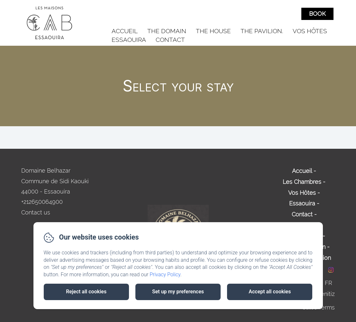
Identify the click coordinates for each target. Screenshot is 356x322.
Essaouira (129, 39)
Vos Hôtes (310, 30)
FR (328, 282)
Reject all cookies (86, 292)
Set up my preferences (178, 292)
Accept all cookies (270, 292)
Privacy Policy (165, 274)
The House (213, 30)
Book (317, 13)
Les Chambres (302, 181)
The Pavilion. (262, 30)
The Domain (166, 30)
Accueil (125, 30)
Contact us (35, 212)
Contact (170, 39)
